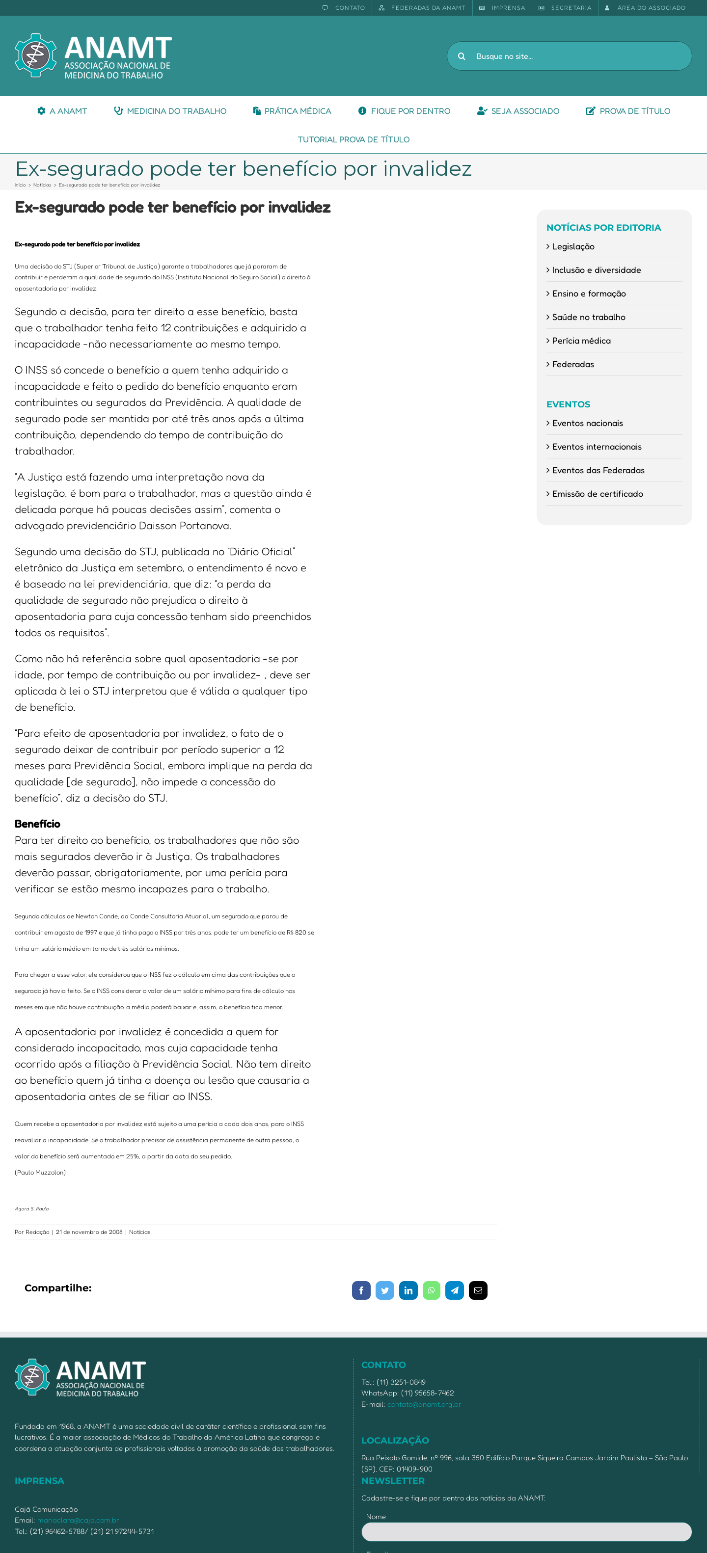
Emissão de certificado (597, 493)
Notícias (140, 1231)
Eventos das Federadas (598, 469)
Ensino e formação (589, 293)
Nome (376, 1516)
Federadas (573, 363)
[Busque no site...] (569, 56)
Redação (38, 1231)
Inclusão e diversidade (596, 269)
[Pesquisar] (461, 56)
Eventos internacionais (597, 446)
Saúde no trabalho (588, 316)
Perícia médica (581, 340)
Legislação (573, 246)
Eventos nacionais (587, 422)
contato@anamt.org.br (424, 1404)
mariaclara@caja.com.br (78, 1520)
